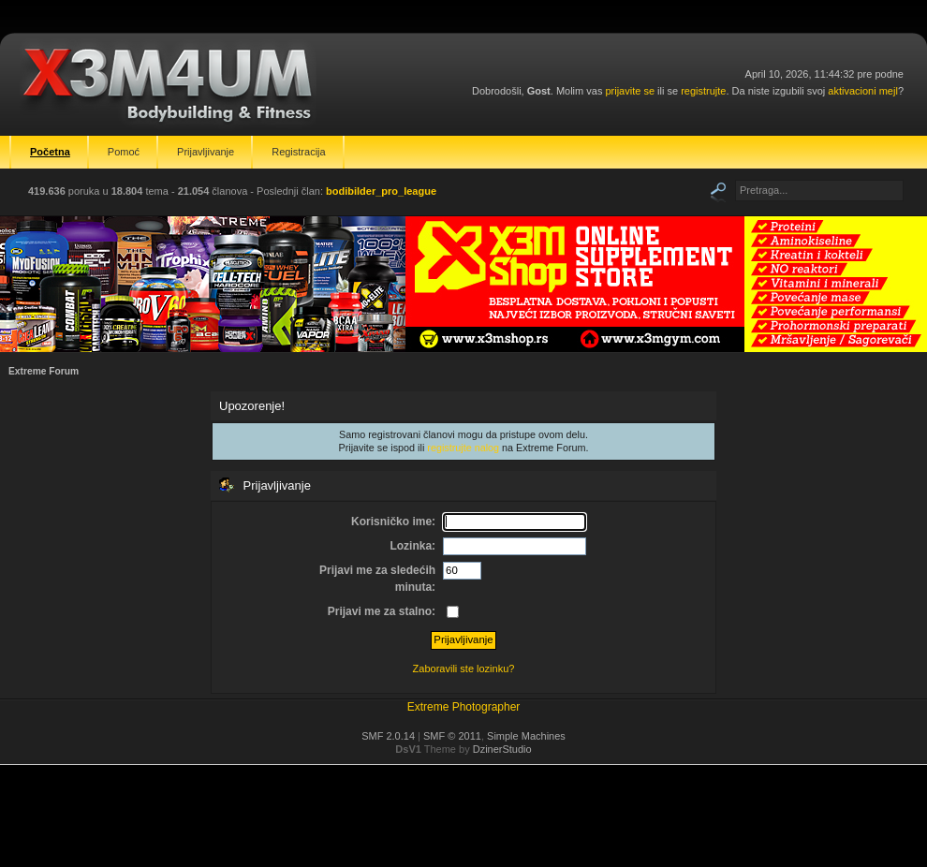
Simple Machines (526, 736)
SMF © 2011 (452, 736)
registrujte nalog (463, 447)
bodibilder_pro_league (381, 191)
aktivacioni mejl (863, 90)
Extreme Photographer (464, 706)
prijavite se (630, 90)
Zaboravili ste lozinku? (464, 668)
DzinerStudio (502, 749)
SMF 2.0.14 (388, 736)
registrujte (703, 90)
